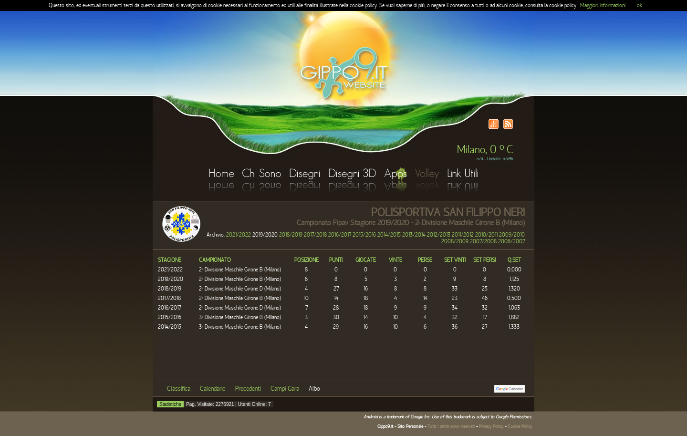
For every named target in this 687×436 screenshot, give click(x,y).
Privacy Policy (491, 426)
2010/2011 (486, 234)
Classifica (178, 389)
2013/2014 (414, 234)
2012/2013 (438, 234)
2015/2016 (364, 234)
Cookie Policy (520, 426)
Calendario (213, 389)
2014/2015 (389, 234)
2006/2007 (511, 241)
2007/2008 (483, 241)
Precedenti (248, 389)
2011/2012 (463, 234)
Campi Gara (285, 389)
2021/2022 (238, 234)
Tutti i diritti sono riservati (451, 426)
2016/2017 (339, 234)
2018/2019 (290, 234)
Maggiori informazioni (602, 5)
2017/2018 (315, 234)
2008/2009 (454, 241)
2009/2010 (512, 234)
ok (639, 5)
